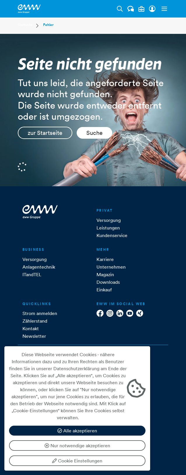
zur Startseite (45, 132)
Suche (94, 132)
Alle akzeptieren (77, 431)
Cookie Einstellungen (77, 461)
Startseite (25, 24)
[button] (163, 8)
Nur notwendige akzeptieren (77, 445)
